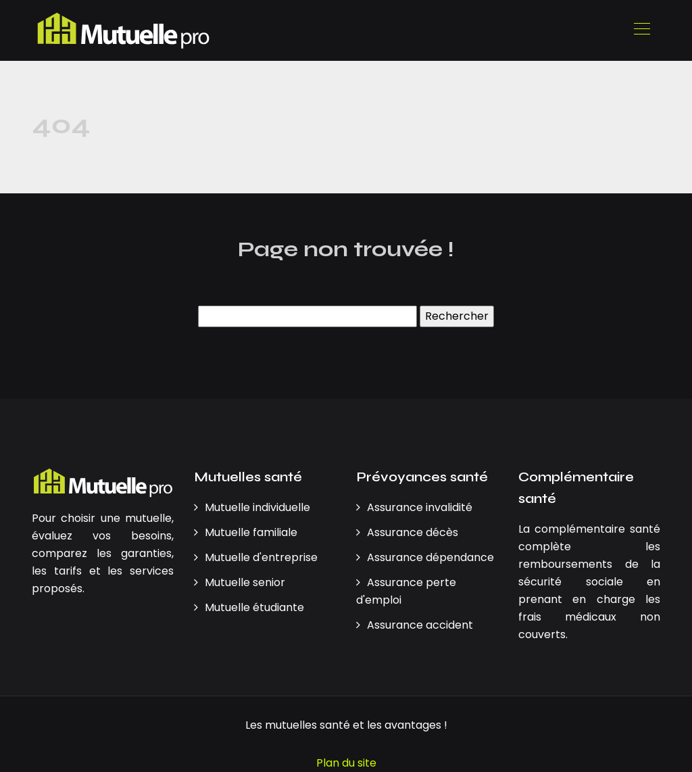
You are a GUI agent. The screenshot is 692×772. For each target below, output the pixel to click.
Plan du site (346, 763)
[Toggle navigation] (641, 30)
